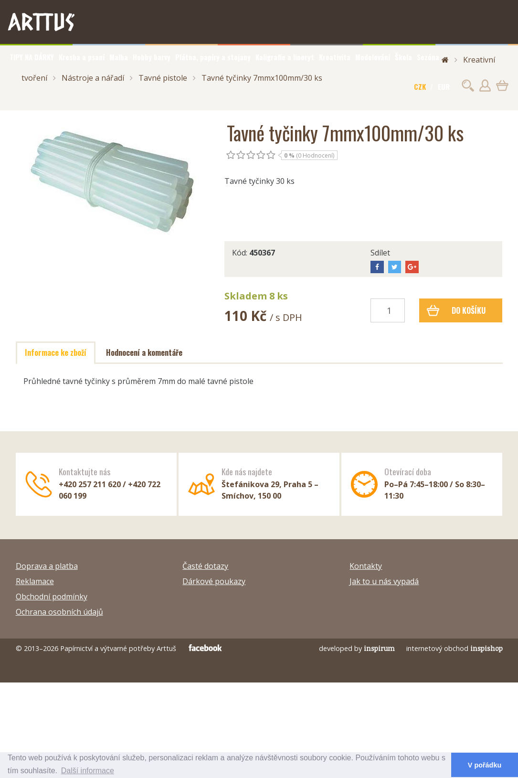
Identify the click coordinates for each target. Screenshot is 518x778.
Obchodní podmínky (51, 596)
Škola (403, 57)
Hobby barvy (151, 57)
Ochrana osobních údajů (59, 612)
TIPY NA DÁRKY (32, 57)
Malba (118, 57)
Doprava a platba (47, 566)
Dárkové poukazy (213, 581)
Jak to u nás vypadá (384, 581)
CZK (420, 86)
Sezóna (428, 57)
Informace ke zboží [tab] (55, 352)
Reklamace (35, 581)
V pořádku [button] (484, 765)
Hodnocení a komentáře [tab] (144, 352)
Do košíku (456, 310)
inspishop (486, 648)
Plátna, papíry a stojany (213, 57)
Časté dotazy (205, 566)
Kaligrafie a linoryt (284, 57)
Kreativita (334, 57)
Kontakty (365, 566)
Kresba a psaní (82, 57)
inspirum (379, 648)
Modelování (372, 57)
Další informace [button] (87, 771)
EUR (444, 86)
